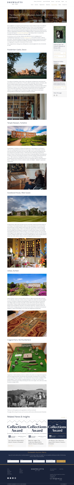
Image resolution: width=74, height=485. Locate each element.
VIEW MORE (64, 417)
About (60, 4)
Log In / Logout (58, 1)
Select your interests (49, 459)
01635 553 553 (39, 1)
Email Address (35, 459)
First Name (9, 459)
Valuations (48, 4)
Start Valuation (57, 87)
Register (63, 1)
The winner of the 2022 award (22, 33)
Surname (21, 459)
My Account (21, 472)
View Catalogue (57, 53)
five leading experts (27, 37)
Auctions (36, 4)
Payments (52, 1)
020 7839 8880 (48, 1)
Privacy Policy (52, 470)
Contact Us (64, 4)
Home (32, 4)
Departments (42, 4)
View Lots (56, 56)
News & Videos (54, 4)
